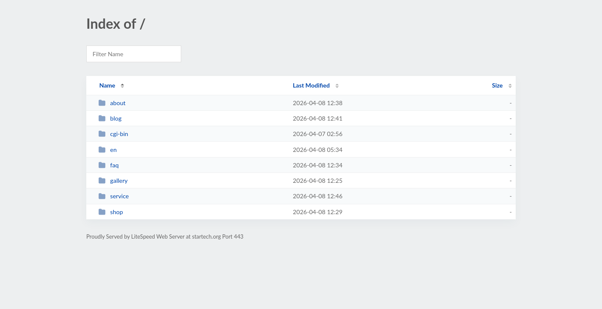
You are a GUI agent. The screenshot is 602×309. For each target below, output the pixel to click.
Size (497, 85)
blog (110, 118)
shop (110, 211)
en (107, 149)
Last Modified (311, 85)
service (113, 196)
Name (107, 85)
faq (108, 165)
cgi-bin (113, 133)
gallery (113, 180)
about (111, 102)
